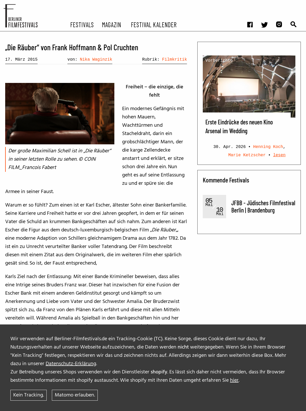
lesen (279, 155)
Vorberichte (219, 60)
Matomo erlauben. (75, 395)
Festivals (82, 24)
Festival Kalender (154, 24)
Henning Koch (268, 147)
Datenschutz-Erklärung (71, 364)
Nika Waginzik (96, 59)
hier (234, 380)
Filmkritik (174, 59)
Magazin (111, 24)
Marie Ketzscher (247, 155)
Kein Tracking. (28, 395)
